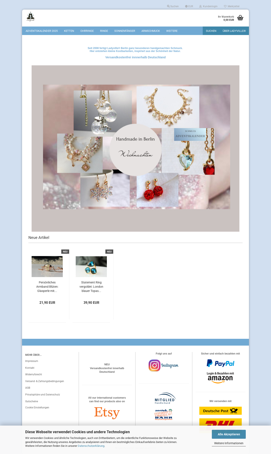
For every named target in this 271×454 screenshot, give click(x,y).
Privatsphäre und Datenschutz (42, 394)
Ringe (104, 30)
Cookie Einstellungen (37, 407)
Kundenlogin (208, 6)
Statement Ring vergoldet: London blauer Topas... (91, 287)
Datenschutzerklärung (91, 445)
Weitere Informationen (228, 443)
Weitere (171, 30)
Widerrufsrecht (33, 374)
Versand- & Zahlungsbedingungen (44, 381)
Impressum (31, 361)
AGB (27, 387)
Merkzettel (231, 6)
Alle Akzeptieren (229, 434)
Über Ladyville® (234, 30)
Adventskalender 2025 (42, 30)
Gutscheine (31, 401)
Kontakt (29, 367)
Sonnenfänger (124, 30)
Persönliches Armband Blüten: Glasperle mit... (47, 287)
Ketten (69, 30)
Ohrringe (87, 30)
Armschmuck (150, 30)
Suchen (173, 6)
